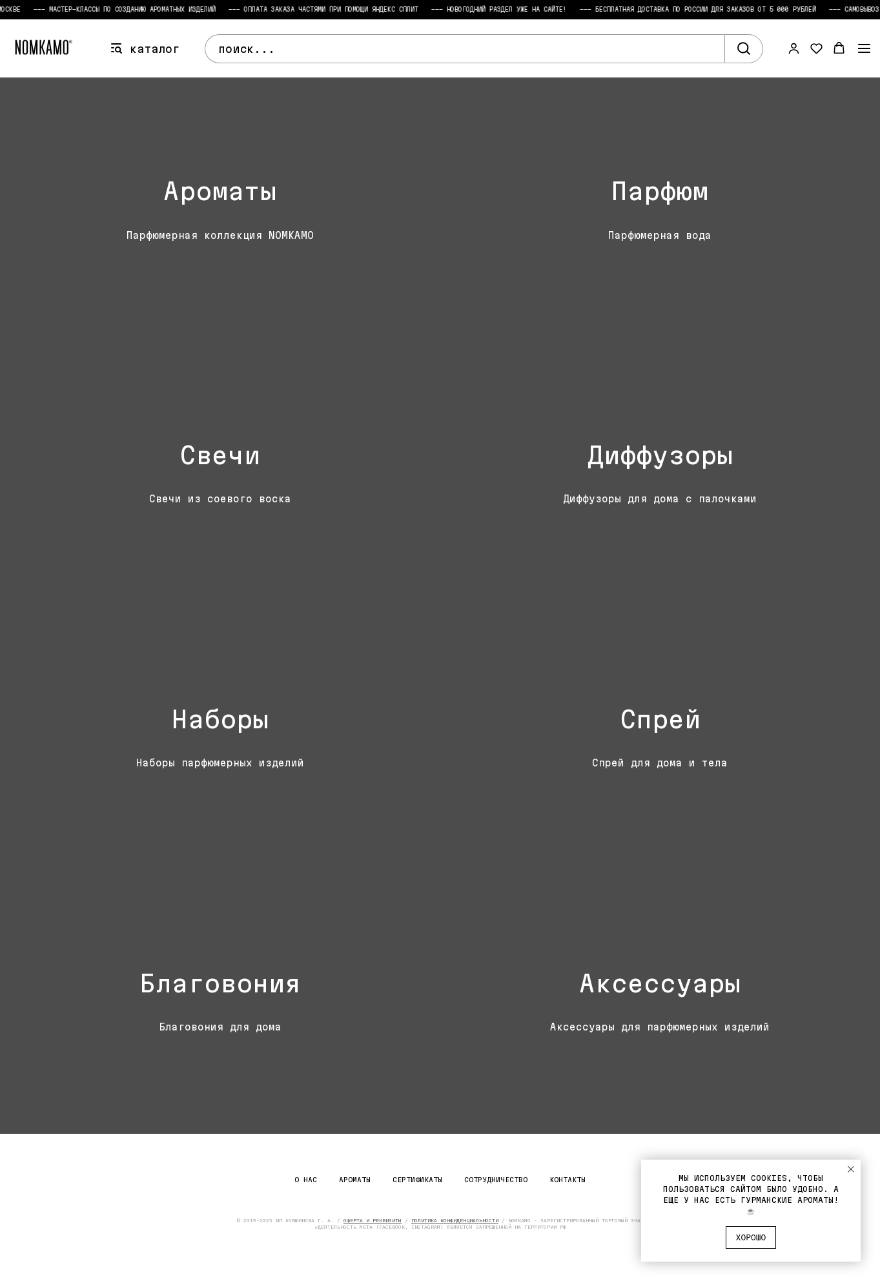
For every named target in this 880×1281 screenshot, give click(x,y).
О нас (305, 1180)
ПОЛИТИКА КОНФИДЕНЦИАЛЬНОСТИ (454, 1220)
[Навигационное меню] (864, 48)
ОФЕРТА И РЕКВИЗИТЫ (372, 1220)
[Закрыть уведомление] (850, 1169)
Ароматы (355, 1180)
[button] (794, 48)
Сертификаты (417, 1180)
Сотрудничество (495, 1180)
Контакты (567, 1180)
